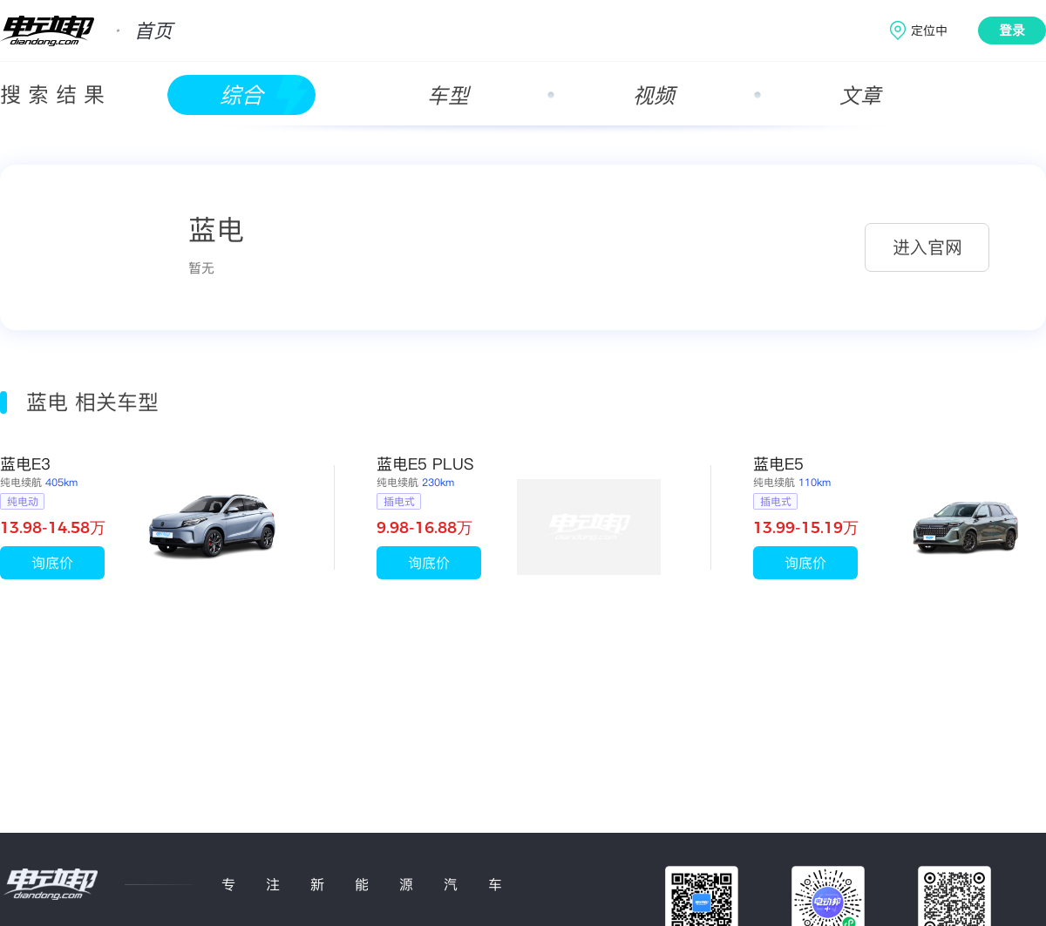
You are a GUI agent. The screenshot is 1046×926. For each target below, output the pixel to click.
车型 (448, 95)
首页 (153, 30)
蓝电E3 (25, 464)
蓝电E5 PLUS (425, 464)
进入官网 (927, 247)
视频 (654, 95)
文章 (860, 95)
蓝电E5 (778, 464)
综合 (241, 95)
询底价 (52, 562)
